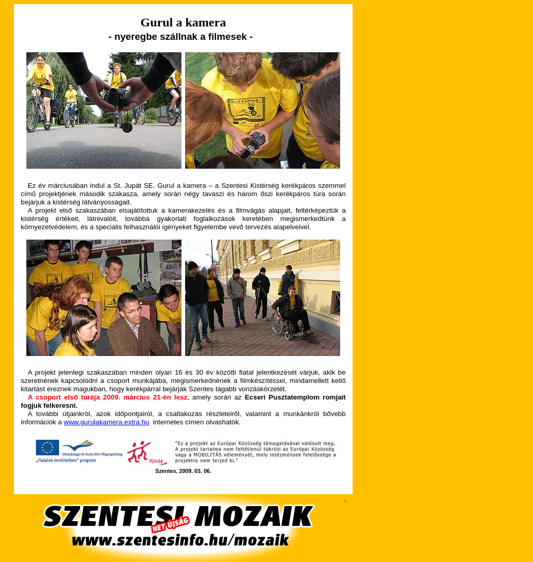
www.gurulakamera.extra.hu (106, 422)
